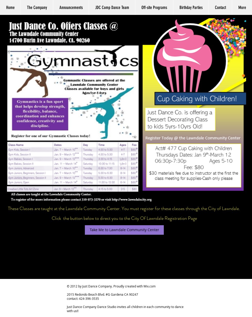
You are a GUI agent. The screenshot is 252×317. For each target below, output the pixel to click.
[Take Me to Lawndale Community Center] (124, 230)
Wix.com (149, 286)
